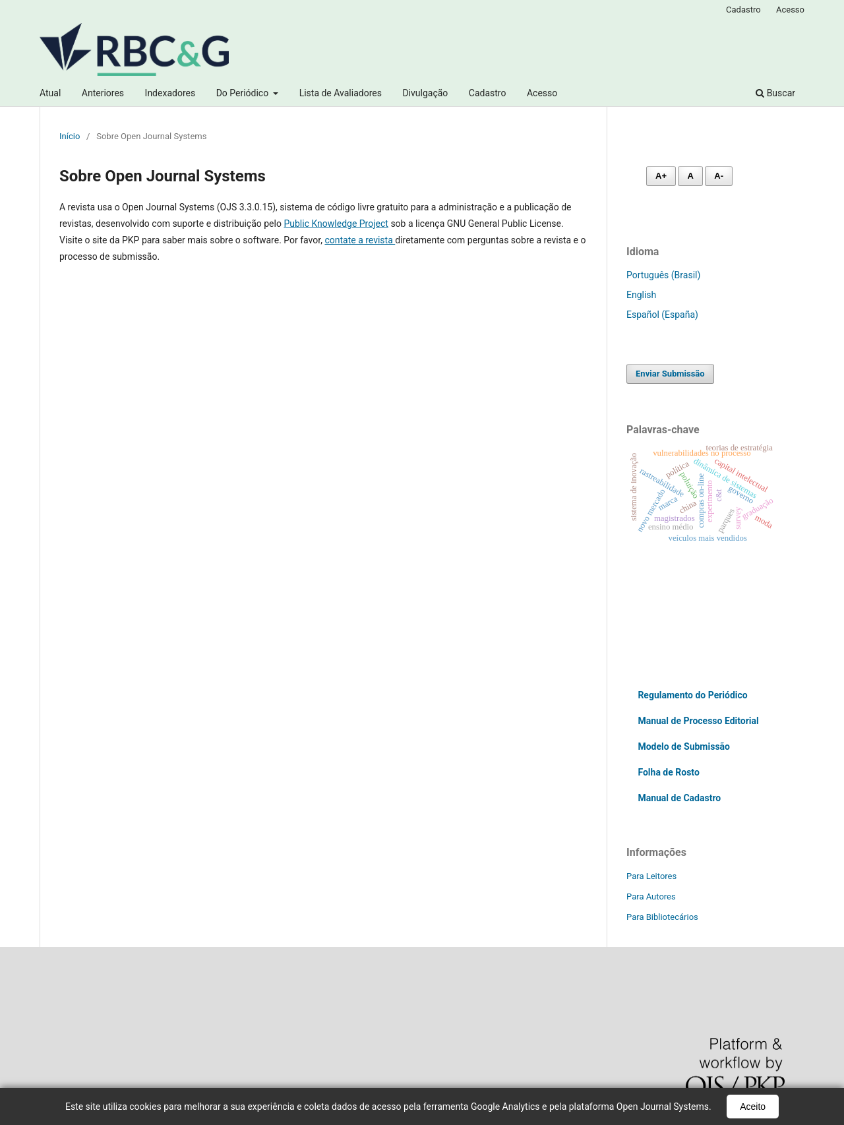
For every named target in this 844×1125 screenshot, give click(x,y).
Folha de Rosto (668, 772)
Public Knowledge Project (336, 223)
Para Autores (651, 896)
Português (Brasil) (663, 275)
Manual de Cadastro (679, 798)
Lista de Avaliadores (340, 93)
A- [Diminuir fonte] (718, 176)
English (641, 294)
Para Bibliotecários (662, 917)
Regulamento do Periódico (692, 695)
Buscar (775, 93)
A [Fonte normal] (690, 176)
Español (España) (662, 314)
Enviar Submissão (670, 374)
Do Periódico (243, 93)
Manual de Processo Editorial (698, 720)
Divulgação (425, 93)
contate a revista (359, 240)
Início (69, 136)
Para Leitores (651, 876)
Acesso (542, 93)
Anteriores (103, 93)
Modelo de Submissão (684, 746)
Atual (50, 93)
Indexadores (170, 93)
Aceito (753, 1106)
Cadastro (487, 93)
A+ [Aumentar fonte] (661, 176)
